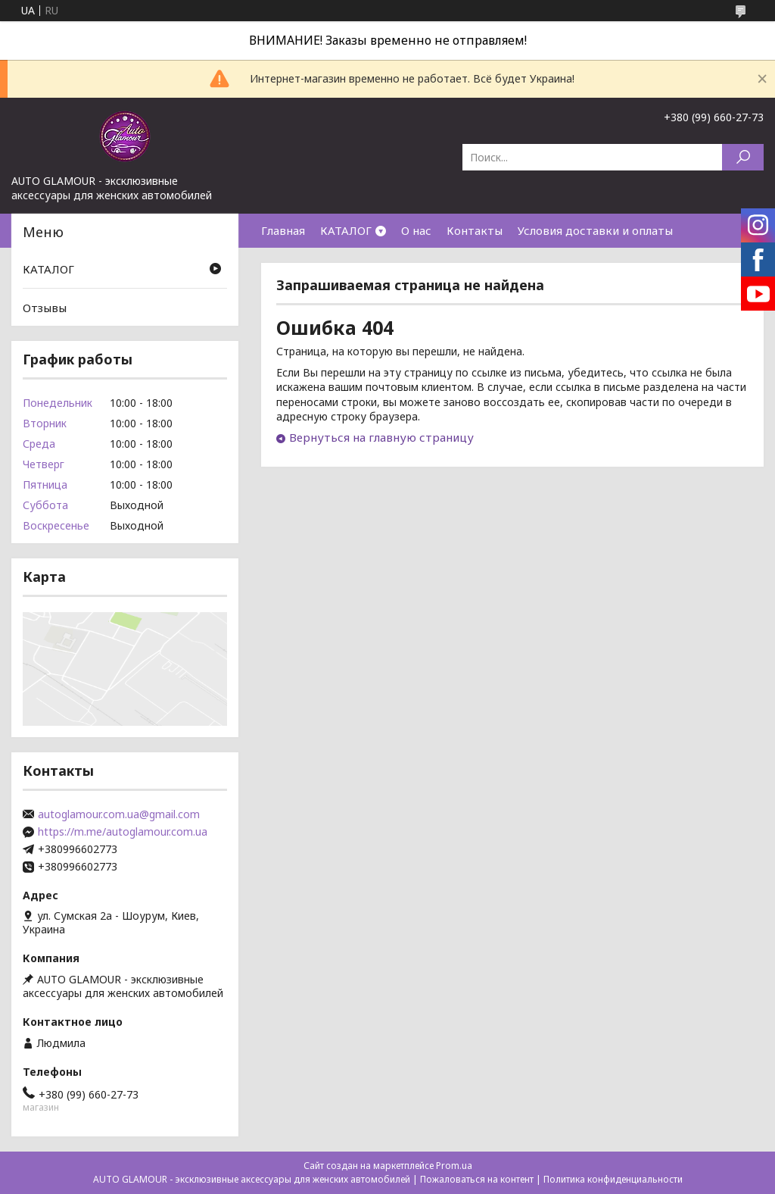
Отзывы (45, 307)
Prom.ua (454, 1165)
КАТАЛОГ (346, 230)
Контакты (475, 230)
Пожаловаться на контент (477, 1179)
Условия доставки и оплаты (595, 230)
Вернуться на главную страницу (381, 437)
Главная (283, 230)
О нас (416, 230)
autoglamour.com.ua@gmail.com (119, 814)
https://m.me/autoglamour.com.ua (122, 832)
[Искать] (743, 157)
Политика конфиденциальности (613, 1179)
